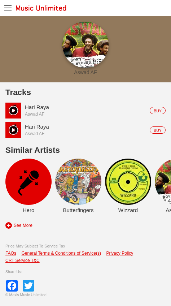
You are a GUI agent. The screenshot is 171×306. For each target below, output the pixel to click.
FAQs (10, 253)
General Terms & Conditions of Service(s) (61, 253)
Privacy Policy (119, 253)
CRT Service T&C (22, 260)
